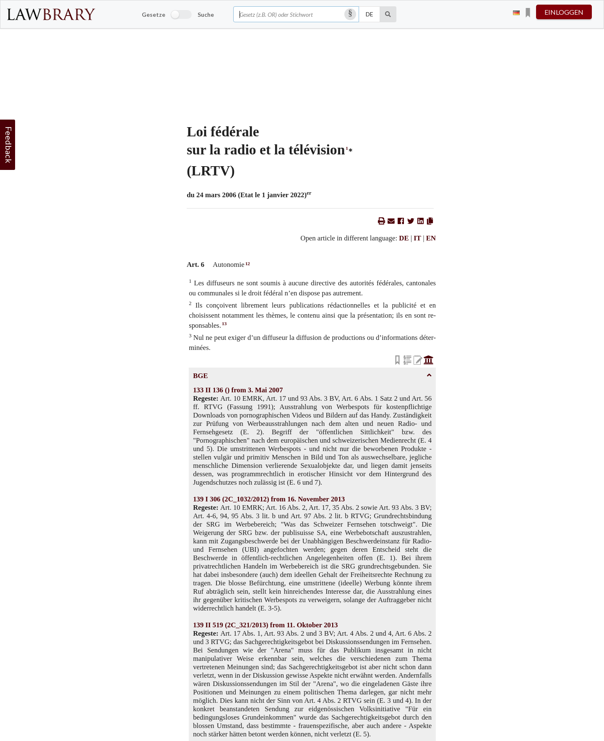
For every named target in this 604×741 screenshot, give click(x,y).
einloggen (563, 12)
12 (247, 263)
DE (404, 238)
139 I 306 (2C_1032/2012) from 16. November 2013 (269, 499)
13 (224, 323)
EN (431, 238)
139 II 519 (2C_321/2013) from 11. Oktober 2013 (265, 625)
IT (417, 238)
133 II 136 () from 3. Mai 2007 (238, 390)
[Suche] (388, 14)
